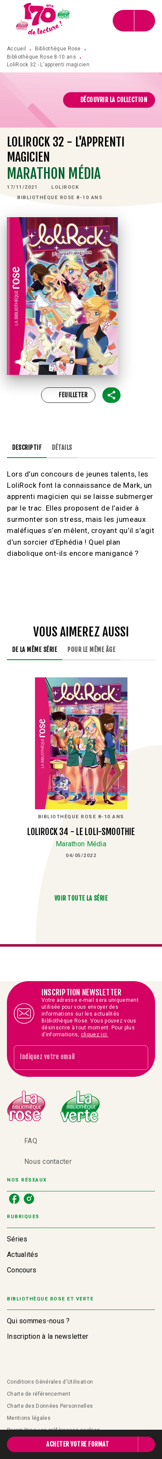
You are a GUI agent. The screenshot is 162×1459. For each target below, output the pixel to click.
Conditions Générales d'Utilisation (50, 1382)
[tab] (27, 447)
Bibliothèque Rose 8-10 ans (41, 57)
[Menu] (134, 20)
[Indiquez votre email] (70, 1057)
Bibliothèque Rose (58, 49)
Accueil (16, 49)
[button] (109, 100)
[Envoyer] (137, 1057)
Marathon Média (54, 173)
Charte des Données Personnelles (50, 1406)
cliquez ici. (94, 1035)
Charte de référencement (38, 1394)
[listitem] (14, 1198)
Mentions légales (29, 1418)
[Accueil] (43, 20)
